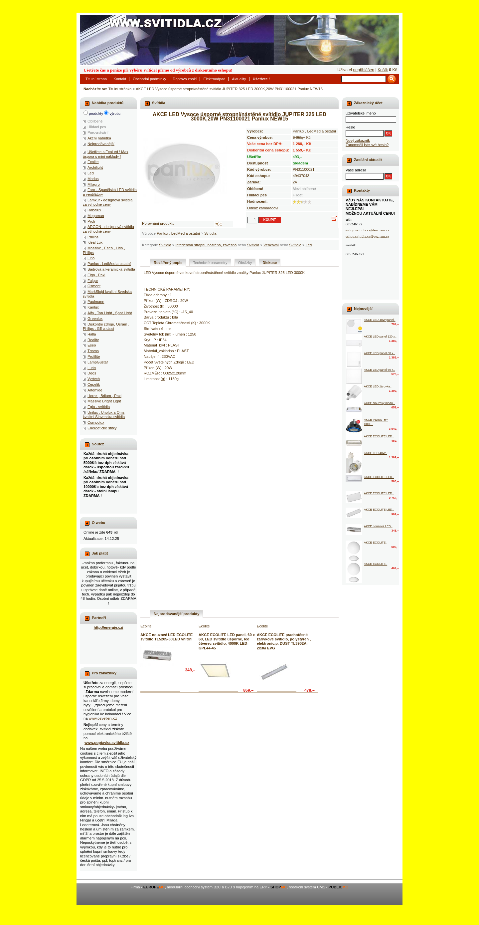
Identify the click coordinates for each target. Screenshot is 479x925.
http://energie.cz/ (108, 627)
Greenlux (94, 319)
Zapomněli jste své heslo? (367, 145)
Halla (91, 334)
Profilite (93, 356)
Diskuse (269, 263)
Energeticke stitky (102, 428)
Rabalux (94, 210)
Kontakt (119, 79)
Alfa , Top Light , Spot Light (109, 313)
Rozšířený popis (168, 263)
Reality (93, 340)
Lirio (90, 258)
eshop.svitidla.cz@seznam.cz (367, 230)
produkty (96, 114)
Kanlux (93, 307)
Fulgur (92, 281)
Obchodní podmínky (149, 79)
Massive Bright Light (104, 401)
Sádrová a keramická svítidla (111, 269)
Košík (383, 70)
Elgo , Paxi (96, 275)
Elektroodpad (214, 79)
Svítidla (210, 233)
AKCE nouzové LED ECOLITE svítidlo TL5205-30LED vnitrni (166, 637)
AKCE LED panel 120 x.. (380, 336)
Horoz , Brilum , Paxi (104, 396)
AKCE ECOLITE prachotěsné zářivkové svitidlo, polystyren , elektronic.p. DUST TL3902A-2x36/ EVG (284, 641)
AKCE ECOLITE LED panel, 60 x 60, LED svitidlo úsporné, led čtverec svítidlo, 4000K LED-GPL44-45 (227, 641)
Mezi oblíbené (304, 189)
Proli (91, 221)
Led (309, 245)
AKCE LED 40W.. (375, 453)
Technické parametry (210, 263)
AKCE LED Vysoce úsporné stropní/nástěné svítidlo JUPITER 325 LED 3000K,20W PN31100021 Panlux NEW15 (229, 89)
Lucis (91, 368)
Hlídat (297, 195)
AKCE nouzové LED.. (378, 526)
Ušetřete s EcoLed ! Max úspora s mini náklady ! (105, 154)
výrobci (115, 114)
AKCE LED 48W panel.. (380, 320)
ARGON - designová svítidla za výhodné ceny (108, 229)
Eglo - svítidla (98, 407)
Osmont (93, 286)
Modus (93, 179)
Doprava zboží (185, 79)
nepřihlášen (363, 70)
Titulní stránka (120, 89)
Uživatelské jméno (361, 113)
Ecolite (93, 162)
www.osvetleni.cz (103, 718)
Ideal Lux (94, 242)
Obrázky (245, 263)
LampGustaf (97, 362)
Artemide (94, 390)
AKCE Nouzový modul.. (379, 403)
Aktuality (239, 79)
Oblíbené (94, 121)
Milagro (93, 184)
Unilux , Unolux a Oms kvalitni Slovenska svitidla (104, 414)
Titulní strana (96, 79)
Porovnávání (97, 132)
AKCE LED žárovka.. (378, 386)
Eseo (91, 345)
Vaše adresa (356, 170)
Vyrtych (93, 379)
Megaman (95, 216)
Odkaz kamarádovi (262, 208)
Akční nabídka (99, 138)
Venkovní (271, 245)
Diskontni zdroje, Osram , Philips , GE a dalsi (106, 326)
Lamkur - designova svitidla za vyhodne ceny (108, 202)
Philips (92, 237)
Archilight (95, 167)
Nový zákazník (358, 140)
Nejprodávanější (100, 144)
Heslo (350, 127)
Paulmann (95, 302)
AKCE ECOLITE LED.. (379, 436)
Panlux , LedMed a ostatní (178, 233)
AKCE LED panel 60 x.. (379, 353)
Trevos (93, 351)
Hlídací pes (96, 127)
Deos (91, 373)
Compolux (95, 422)
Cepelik (93, 384)
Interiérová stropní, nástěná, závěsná (206, 245)
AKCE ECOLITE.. (375, 542)
